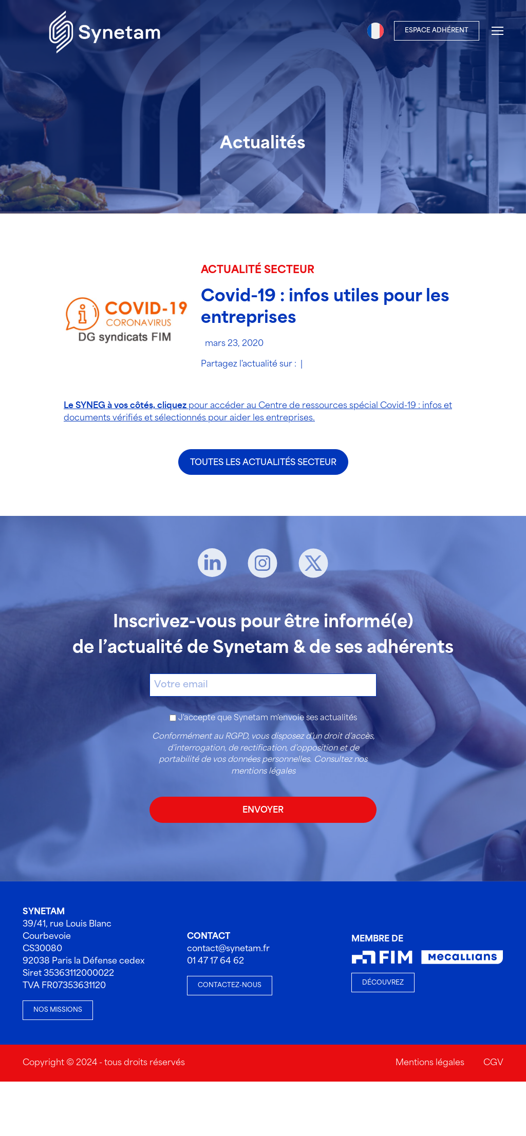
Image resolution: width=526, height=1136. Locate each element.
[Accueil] (105, 31)
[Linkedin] (212, 563)
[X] (313, 563)
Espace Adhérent (436, 30)
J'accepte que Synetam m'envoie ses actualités (267, 718)
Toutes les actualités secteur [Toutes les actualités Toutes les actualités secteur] (263, 462)
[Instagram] (262, 563)
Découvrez (383, 982)
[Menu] (497, 31)
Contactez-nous (229, 985)
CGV (493, 1062)
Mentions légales (430, 1062)
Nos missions (57, 1010)
